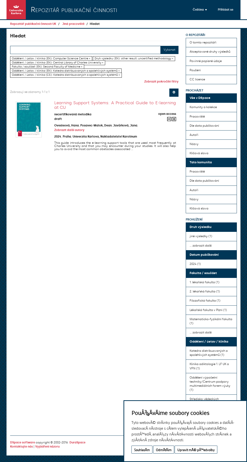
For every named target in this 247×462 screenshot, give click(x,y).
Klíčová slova (199, 153)
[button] (200, 9)
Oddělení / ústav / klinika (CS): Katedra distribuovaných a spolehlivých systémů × (66, 75)
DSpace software (22, 442)
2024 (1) (195, 264)
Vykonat (169, 49)
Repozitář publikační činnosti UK (33, 24)
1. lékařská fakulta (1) (204, 282)
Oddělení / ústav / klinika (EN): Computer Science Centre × (51, 58)
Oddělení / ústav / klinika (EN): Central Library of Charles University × (57, 62)
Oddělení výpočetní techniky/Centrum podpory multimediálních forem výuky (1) (210, 384)
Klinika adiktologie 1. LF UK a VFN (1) (209, 366)
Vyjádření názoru (47, 446)
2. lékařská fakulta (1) (205, 291)
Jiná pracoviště (73, 24)
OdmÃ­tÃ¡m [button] (164, 450)
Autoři (194, 135)
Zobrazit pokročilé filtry (161, 81)
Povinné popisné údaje (206, 61)
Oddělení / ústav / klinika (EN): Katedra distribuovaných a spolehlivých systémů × (66, 70)
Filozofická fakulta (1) (205, 300)
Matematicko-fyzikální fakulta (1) (211, 321)
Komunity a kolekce (203, 107)
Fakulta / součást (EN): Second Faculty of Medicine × (47, 66)
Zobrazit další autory (69, 130)
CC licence (197, 79)
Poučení (195, 70)
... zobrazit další (201, 245)
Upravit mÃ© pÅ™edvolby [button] (196, 450)
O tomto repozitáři (203, 42)
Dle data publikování (204, 125)
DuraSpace (77, 442)
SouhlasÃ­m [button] (142, 450)
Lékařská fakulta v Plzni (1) (208, 310)
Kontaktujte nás (21, 446)
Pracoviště (197, 116)
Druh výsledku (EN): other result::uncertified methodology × (134, 58)
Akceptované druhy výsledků (210, 51)
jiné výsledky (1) (201, 236)
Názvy (194, 144)
